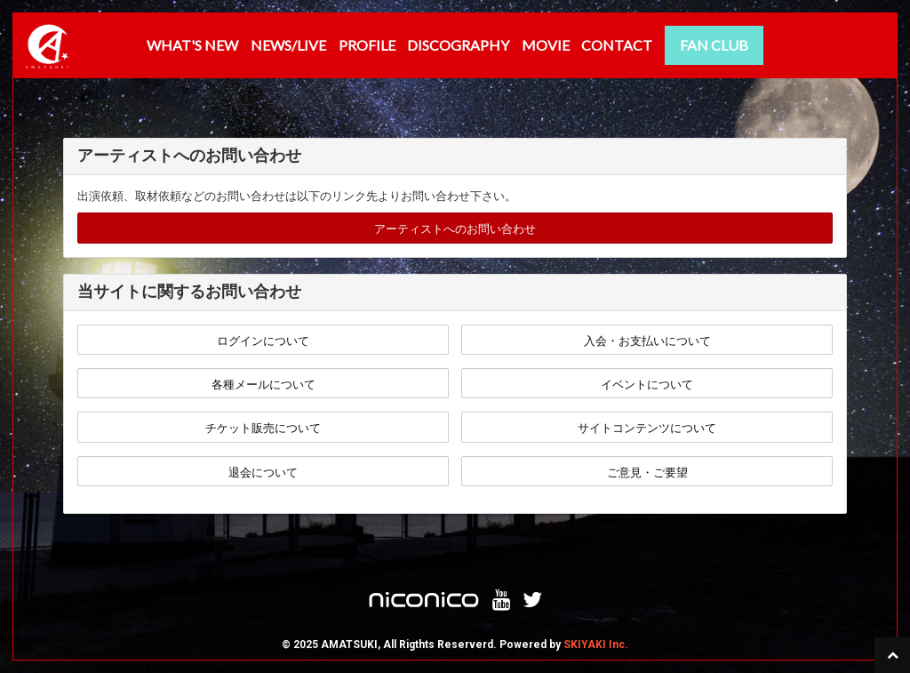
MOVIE (546, 44)
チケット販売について (263, 428)
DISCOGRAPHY (458, 44)
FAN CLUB (714, 44)
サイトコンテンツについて (647, 428)
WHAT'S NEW (192, 44)
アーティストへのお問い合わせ (455, 229)
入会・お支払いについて (647, 341)
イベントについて (647, 384)
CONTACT (616, 44)
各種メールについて (263, 384)
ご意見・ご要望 (647, 472)
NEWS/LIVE (288, 44)
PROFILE (367, 44)
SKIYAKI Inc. (595, 644)
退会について (263, 472)
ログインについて (263, 341)
